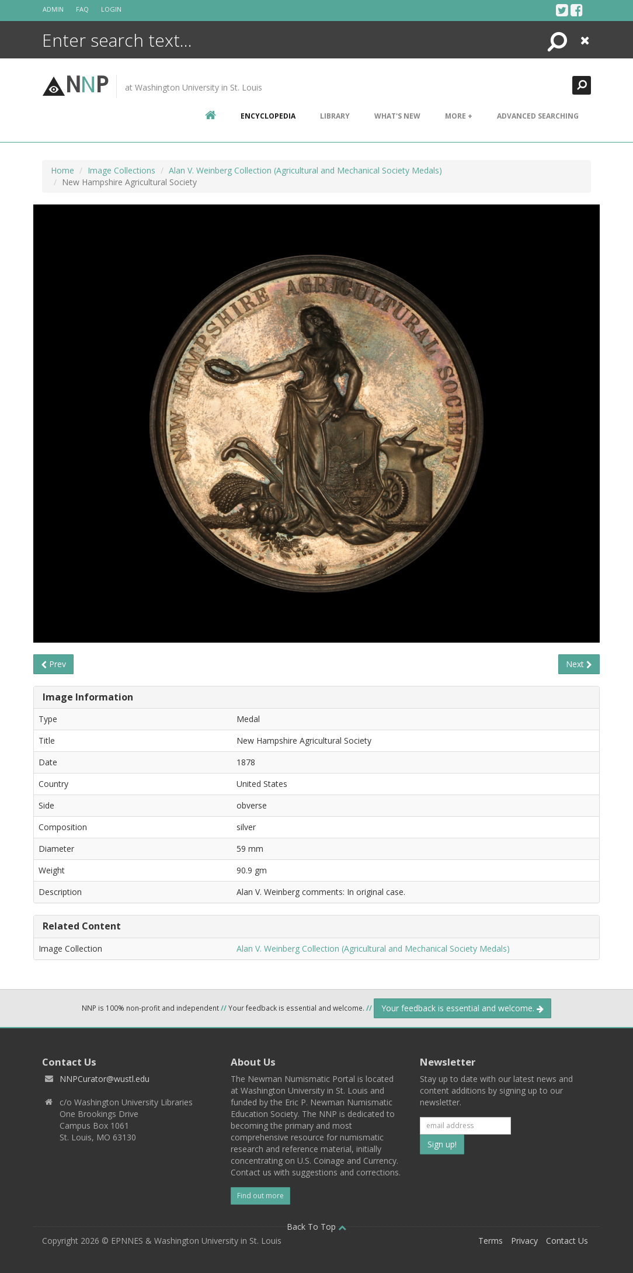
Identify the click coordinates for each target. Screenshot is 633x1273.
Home (62, 170)
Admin (53, 9)
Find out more (260, 1196)
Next (579, 664)
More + (458, 116)
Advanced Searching (538, 116)
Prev (53, 664)
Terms (490, 1240)
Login (111, 9)
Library (335, 116)
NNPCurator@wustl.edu (104, 1078)
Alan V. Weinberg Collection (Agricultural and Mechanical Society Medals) (305, 170)
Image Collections (121, 170)
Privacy (524, 1240)
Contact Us (567, 1240)
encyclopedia (268, 116)
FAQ (82, 9)
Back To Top (316, 1226)
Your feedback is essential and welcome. (462, 1008)
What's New (397, 116)
